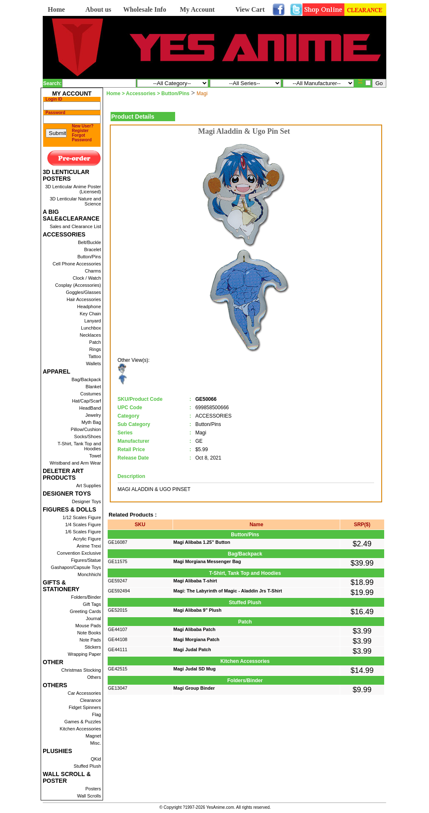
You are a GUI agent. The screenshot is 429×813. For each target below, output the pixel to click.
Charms (93, 270)
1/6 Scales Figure (83, 531)
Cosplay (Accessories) (78, 285)
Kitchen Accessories (80, 728)
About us (98, 9)
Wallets (93, 363)
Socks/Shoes (87, 436)
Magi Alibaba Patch (194, 629)
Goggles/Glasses (83, 292)
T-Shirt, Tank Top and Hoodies (79, 446)
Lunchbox (91, 327)
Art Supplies (88, 485)
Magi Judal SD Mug (194, 668)
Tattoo (94, 356)
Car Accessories (84, 693)
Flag (96, 714)
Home (56, 9)
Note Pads (90, 639)
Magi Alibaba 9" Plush (197, 610)
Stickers (93, 646)
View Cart (250, 9)
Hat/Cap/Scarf (86, 400)
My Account (197, 9)
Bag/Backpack (86, 379)
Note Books (89, 632)
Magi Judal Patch (192, 649)
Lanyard (92, 320)
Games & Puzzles (83, 721)
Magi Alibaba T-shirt (195, 580)
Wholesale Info (144, 9)
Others (94, 677)
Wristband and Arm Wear (75, 462)
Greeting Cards (85, 611)
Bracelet (92, 249)
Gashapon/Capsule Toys (76, 567)
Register (80, 130)
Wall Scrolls (89, 795)
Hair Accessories (84, 299)
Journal (93, 618)
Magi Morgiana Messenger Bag (207, 561)
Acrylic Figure (87, 538)
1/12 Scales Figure (81, 517)
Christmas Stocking (81, 670)
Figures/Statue (86, 560)
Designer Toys (86, 501)
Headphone (89, 306)
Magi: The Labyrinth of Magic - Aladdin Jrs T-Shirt (227, 590)
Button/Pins (89, 256)
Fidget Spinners (85, 707)
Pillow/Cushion (86, 429)
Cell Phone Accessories (76, 263)
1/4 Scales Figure (83, 524)
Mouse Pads (88, 625)
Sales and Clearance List (75, 226)
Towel (95, 455)
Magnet (93, 735)
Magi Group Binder (194, 688)
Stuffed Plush (87, 766)
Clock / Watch (87, 278)
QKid (96, 758)
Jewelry (93, 415)
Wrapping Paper (84, 654)
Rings (95, 349)
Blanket (93, 386)
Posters (93, 788)
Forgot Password (82, 137)
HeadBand (90, 407)
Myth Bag (91, 422)
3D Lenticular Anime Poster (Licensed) (73, 189)
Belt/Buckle (89, 242)
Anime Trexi (89, 545)
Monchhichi (89, 574)
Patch (95, 342)
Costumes (90, 393)
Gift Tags (92, 604)
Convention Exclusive (79, 553)
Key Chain (90, 313)
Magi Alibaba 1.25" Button (201, 542)
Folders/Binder (86, 597)
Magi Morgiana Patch (196, 639)
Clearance (90, 700)
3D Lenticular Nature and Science (75, 201)
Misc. (95, 742)
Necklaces (90, 335)
